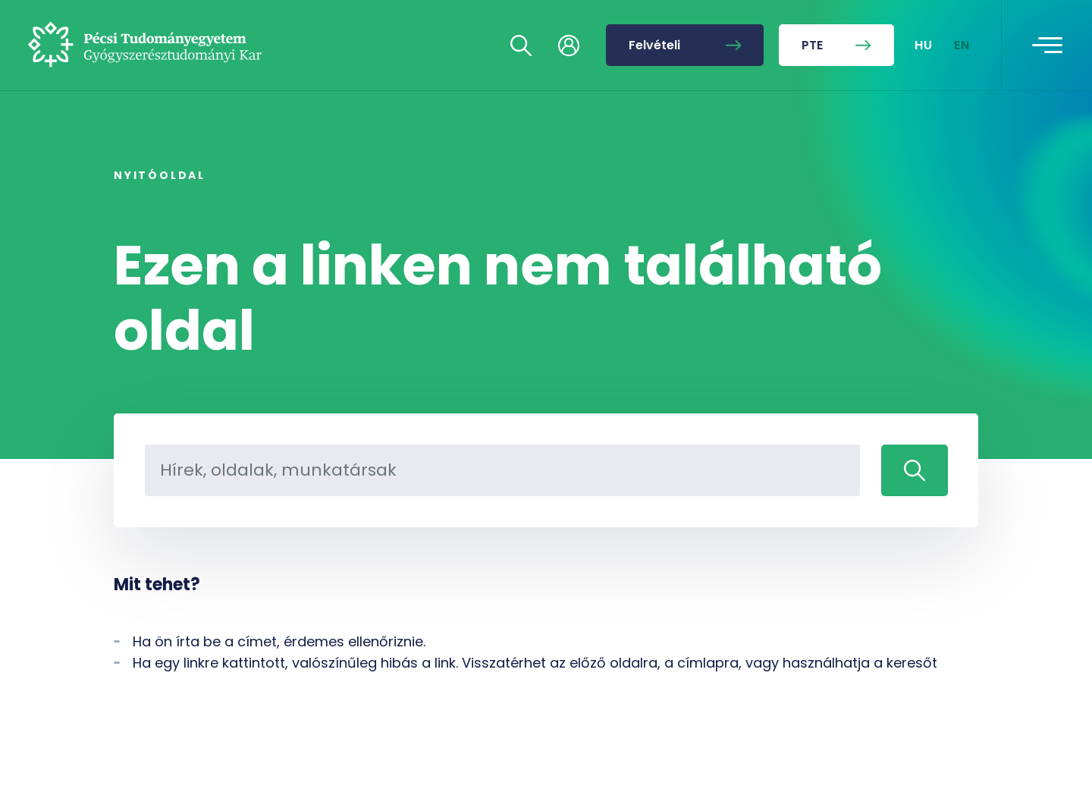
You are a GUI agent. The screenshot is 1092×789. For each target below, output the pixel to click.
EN (962, 45)
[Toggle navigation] (1047, 45)
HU (924, 45)
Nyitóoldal (160, 175)
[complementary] (928, 675)
